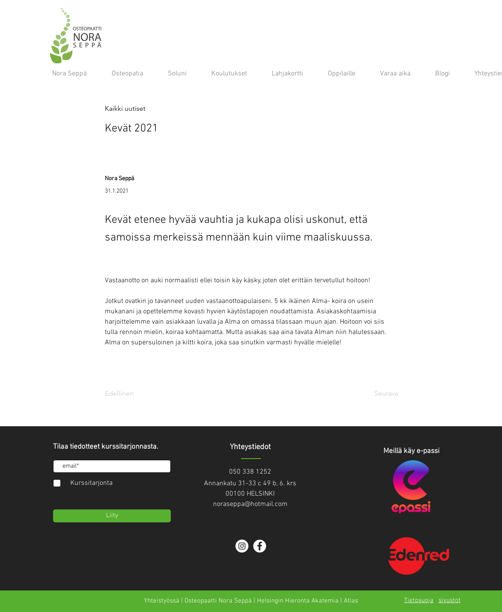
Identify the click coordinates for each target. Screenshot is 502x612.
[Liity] (112, 515)
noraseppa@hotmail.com (250, 504)
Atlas (351, 601)
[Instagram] (241, 546)
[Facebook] (259, 546)
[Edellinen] (133, 394)
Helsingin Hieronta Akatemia (298, 601)
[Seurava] (376, 394)
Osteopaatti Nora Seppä (218, 601)
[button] (133, 109)
